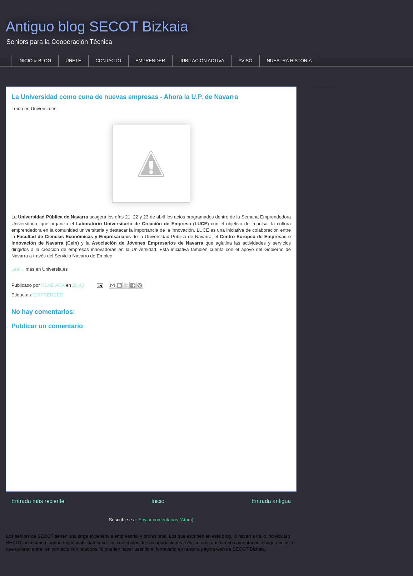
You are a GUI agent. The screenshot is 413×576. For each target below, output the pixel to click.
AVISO (246, 60)
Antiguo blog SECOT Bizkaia (97, 26)
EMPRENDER (150, 60)
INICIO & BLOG (35, 60)
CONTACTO (108, 60)
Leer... (18, 269)
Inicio (157, 501)
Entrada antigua (271, 501)
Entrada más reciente (37, 501)
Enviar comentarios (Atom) (165, 519)
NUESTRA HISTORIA (289, 60)
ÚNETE (73, 60)
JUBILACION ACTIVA (201, 60)
